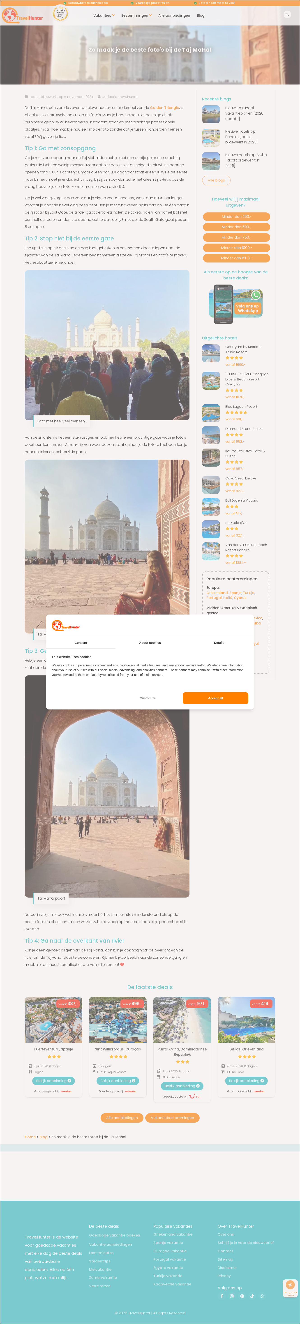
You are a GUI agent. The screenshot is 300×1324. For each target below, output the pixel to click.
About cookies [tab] (150, 643)
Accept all (215, 698)
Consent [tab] (80, 643)
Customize (148, 698)
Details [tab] (219, 643)
